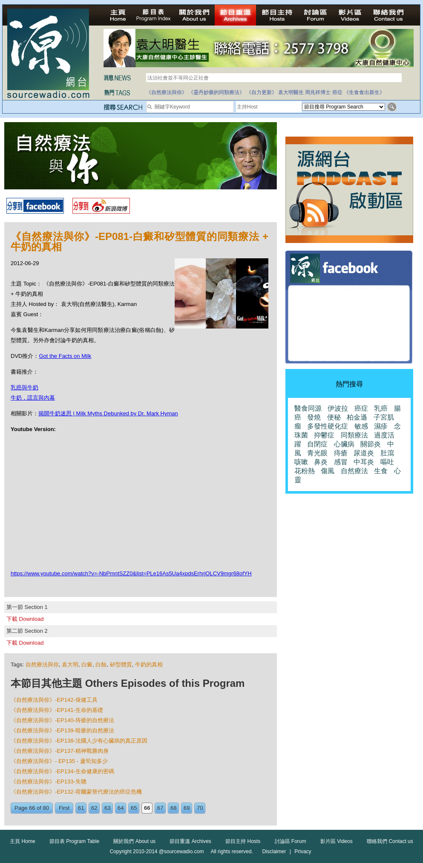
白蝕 (100, 664)
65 (134, 808)
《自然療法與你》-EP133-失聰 (48, 781)
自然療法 (354, 470)
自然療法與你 (42, 664)
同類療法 (354, 435)
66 (147, 808)
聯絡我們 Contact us (390, 841)
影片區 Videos (336, 841)
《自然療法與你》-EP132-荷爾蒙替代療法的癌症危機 (76, 792)
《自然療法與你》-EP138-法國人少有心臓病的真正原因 (79, 740)
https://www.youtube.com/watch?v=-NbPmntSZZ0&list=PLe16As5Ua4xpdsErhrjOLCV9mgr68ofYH (131, 573)
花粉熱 (304, 470)
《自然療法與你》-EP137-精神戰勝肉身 (60, 751)
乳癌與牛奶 (24, 387)
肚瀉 (387, 453)
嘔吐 (387, 462)
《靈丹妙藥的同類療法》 (216, 92)
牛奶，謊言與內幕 (33, 397)
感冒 (341, 462)
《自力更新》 (261, 92)
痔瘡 (341, 453)
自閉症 (317, 444)
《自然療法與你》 (166, 92)
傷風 (327, 470)
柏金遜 (357, 417)
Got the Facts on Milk (65, 356)
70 (200, 808)
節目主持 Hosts (242, 841)
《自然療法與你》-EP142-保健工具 (54, 700)
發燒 (314, 417)
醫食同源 (308, 408)
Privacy (302, 851)
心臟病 (344, 444)
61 (81, 808)
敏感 (361, 426)
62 (94, 808)
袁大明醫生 (291, 92)
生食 (381, 470)
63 (107, 808)
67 (160, 808)
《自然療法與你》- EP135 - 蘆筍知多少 (59, 761)
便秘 (334, 417)
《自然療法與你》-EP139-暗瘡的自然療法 (62, 730)
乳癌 (381, 408)
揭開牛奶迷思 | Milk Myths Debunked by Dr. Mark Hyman (108, 413)
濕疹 (381, 426)
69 (187, 808)
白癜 (86, 664)
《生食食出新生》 (364, 92)
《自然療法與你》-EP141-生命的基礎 (57, 710)
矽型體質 (121, 664)
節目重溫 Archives (190, 841)
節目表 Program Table (74, 841)
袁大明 (70, 664)
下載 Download (24, 619)
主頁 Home (22, 841)
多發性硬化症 (327, 426)
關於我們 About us (134, 841)
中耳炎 (364, 462)
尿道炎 (364, 453)
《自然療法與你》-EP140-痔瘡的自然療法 (62, 720)
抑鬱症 (324, 435)
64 (121, 808)
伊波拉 (338, 408)
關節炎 (370, 444)
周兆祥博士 (318, 92)
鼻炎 (321, 462)
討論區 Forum (290, 841)
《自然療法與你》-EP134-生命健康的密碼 (62, 771)
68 (173, 808)
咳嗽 (301, 462)
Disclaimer (274, 851)
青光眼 (317, 453)
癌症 (337, 92)
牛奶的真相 (149, 664)
